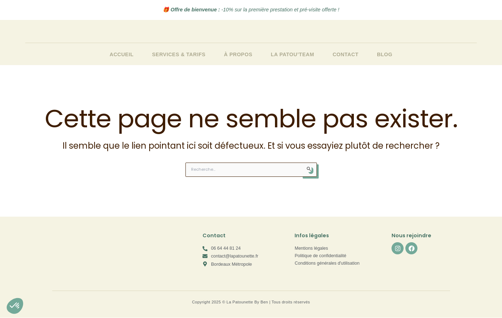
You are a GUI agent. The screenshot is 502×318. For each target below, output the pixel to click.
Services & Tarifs (178, 54)
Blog (385, 54)
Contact (345, 54)
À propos (238, 54)
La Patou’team (292, 54)
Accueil (122, 54)
